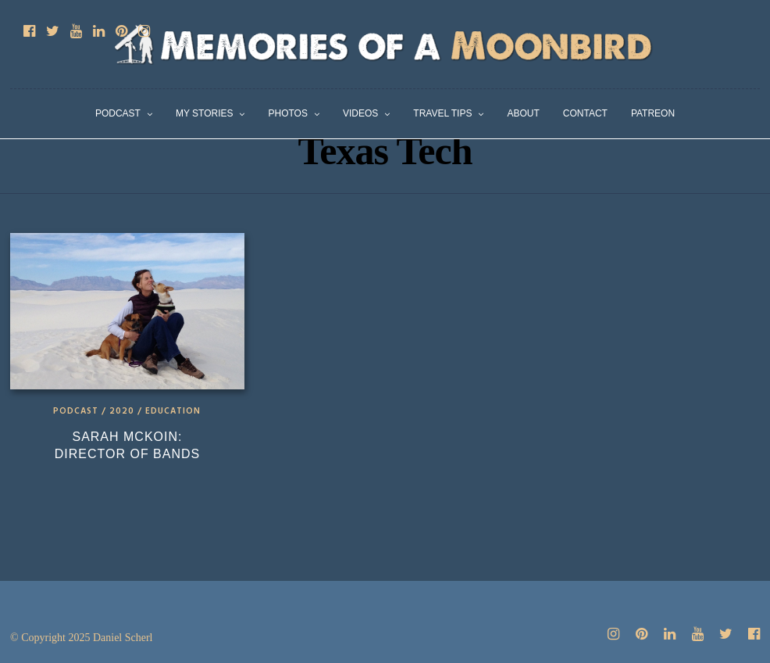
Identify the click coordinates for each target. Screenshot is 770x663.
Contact (585, 113)
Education (173, 411)
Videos (360, 113)
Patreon (653, 113)
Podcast (118, 113)
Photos (287, 113)
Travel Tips (442, 113)
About (523, 113)
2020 (121, 411)
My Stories (204, 113)
